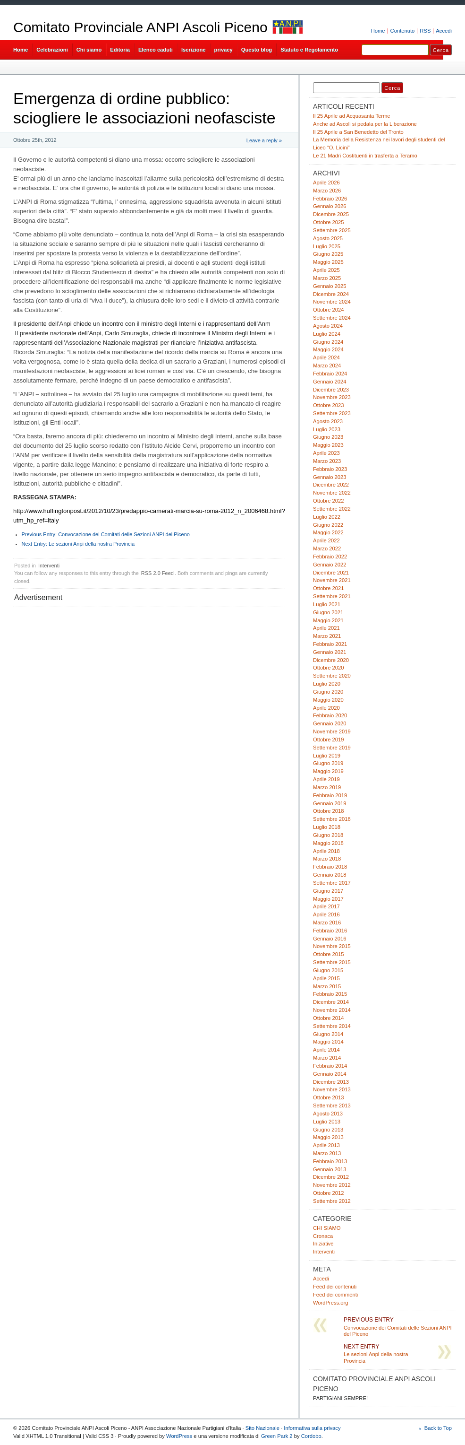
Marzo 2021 (327, 636)
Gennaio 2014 (329, 1074)
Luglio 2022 (326, 517)
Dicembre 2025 (331, 214)
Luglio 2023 (326, 429)
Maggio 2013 (328, 1137)
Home (378, 31)
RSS (425, 31)
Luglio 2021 (326, 604)
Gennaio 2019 (329, 803)
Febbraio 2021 (330, 644)
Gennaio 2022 (329, 564)
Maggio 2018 (328, 843)
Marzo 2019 (327, 787)
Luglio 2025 (326, 246)
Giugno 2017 (328, 891)
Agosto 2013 (328, 1113)
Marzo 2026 (327, 190)
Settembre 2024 (332, 318)
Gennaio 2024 (329, 381)
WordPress (179, 1436)
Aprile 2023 (326, 453)
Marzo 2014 (327, 1058)
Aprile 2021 (326, 628)
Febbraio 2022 (330, 556)
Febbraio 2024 (330, 373)
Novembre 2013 (332, 1089)
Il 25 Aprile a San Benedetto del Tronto (358, 132)
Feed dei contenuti (334, 1286)
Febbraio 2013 (330, 1161)
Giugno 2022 (328, 525)
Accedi (444, 31)
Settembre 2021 (332, 596)
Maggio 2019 (328, 771)
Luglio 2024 (326, 334)
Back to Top (438, 1428)
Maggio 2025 (328, 262)
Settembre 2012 (332, 1201)
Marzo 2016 (327, 922)
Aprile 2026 (326, 182)
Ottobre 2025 (328, 222)
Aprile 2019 (326, 779)
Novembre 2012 (332, 1185)
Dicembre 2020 (331, 660)
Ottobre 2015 (328, 954)
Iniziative (323, 1243)
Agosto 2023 (328, 421)
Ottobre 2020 (328, 667)
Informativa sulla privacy (312, 1428)
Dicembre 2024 (331, 294)
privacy (223, 49)
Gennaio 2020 (329, 723)
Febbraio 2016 (330, 930)
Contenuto (402, 31)
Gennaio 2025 (329, 286)
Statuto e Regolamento (309, 49)
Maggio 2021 (328, 620)
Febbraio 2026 (330, 198)
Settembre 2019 (332, 747)
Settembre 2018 (332, 819)
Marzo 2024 (327, 365)
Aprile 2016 (326, 914)
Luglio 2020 (326, 684)
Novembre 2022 (332, 493)
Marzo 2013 (327, 1153)
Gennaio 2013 (329, 1169)
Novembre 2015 (332, 946)
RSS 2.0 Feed (157, 573)
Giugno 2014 (328, 1034)
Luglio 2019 (326, 755)
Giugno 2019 (328, 763)
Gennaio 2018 (329, 875)
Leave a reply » (264, 140)
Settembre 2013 (332, 1105)
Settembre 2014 (332, 1026)
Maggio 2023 (328, 445)
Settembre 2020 (332, 676)
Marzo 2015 (327, 986)
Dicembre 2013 (331, 1082)
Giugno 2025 (328, 254)
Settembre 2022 (332, 509)
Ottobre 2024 (328, 310)
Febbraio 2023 (330, 469)
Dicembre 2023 (331, 389)
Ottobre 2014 (328, 1018)
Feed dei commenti (335, 1294)
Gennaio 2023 (329, 477)
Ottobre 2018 (328, 811)
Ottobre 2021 (328, 588)
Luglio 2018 (326, 827)
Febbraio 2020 (330, 715)
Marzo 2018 (327, 859)
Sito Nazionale (262, 1428)
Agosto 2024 (328, 326)
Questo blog (256, 49)
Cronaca (323, 1236)
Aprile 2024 (326, 357)
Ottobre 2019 (328, 739)
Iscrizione (193, 49)
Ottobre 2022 (328, 501)
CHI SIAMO (327, 1228)
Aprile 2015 (326, 978)
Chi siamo (89, 49)
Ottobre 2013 (328, 1097)
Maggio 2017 (328, 899)
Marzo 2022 (327, 548)
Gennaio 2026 (329, 206)
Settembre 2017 (332, 883)
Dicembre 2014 (331, 1002)
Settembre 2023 (332, 413)
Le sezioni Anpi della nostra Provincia (78, 544)
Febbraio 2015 (330, 994)
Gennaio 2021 (329, 652)
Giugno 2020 (328, 692)
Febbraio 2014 (330, 1066)
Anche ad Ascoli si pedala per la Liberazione (365, 124)
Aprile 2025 (326, 270)
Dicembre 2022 (331, 484)
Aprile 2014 (326, 1050)
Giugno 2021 (328, 612)
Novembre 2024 (332, 302)
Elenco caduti (155, 49)
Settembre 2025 (332, 230)
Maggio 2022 (328, 532)
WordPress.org (330, 1303)
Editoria (120, 49)
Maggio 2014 (328, 1042)
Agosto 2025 (328, 238)
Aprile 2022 (326, 540)
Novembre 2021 (332, 580)
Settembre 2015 (332, 962)
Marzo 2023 (327, 461)
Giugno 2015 (328, 970)
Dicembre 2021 (331, 572)
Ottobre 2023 (328, 405)
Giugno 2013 (328, 1129)
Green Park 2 (277, 1436)
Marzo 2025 (327, 278)
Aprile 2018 (326, 851)
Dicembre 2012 (331, 1177)
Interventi (48, 565)
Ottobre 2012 (328, 1193)
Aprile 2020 (326, 708)
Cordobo (311, 1436)
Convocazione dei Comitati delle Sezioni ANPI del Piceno (106, 534)
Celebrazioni (52, 49)
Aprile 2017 (326, 906)
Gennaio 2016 (329, 938)
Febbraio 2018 (330, 867)
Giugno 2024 (328, 342)
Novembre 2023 (332, 397)
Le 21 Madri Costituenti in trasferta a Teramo (365, 155)
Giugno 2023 (328, 437)
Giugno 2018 (328, 835)
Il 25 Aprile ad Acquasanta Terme (351, 116)
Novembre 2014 (332, 1010)
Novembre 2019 (332, 731)
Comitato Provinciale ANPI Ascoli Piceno (140, 27)
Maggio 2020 (328, 700)
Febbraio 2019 (330, 795)
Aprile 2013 (326, 1145)
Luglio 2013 (326, 1121)
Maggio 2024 (328, 349)
